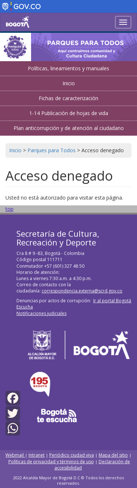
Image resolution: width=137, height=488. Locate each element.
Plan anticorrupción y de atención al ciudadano (69, 128)
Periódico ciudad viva (71, 455)
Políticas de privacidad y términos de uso (51, 462)
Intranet (36, 455)
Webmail (15, 455)
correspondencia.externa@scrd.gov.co (82, 291)
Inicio (68, 83)
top (9, 208)
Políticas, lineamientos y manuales (68, 68)
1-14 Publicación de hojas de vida (68, 113)
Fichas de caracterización (68, 98)
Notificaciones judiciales (41, 313)
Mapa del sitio (113, 455)
